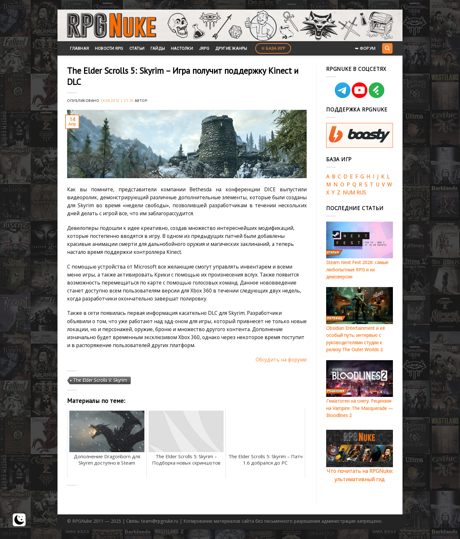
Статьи (137, 48)
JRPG (204, 48)
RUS (361, 192)
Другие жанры (231, 48)
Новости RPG (109, 48)
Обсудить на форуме (281, 359)
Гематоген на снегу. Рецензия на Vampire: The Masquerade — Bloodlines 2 (359, 408)
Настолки (182, 48)
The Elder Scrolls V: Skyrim (100, 380)
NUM (349, 192)
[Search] (387, 48)
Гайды (157, 48)
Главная (79, 48)
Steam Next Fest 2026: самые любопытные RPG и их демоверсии (357, 269)
